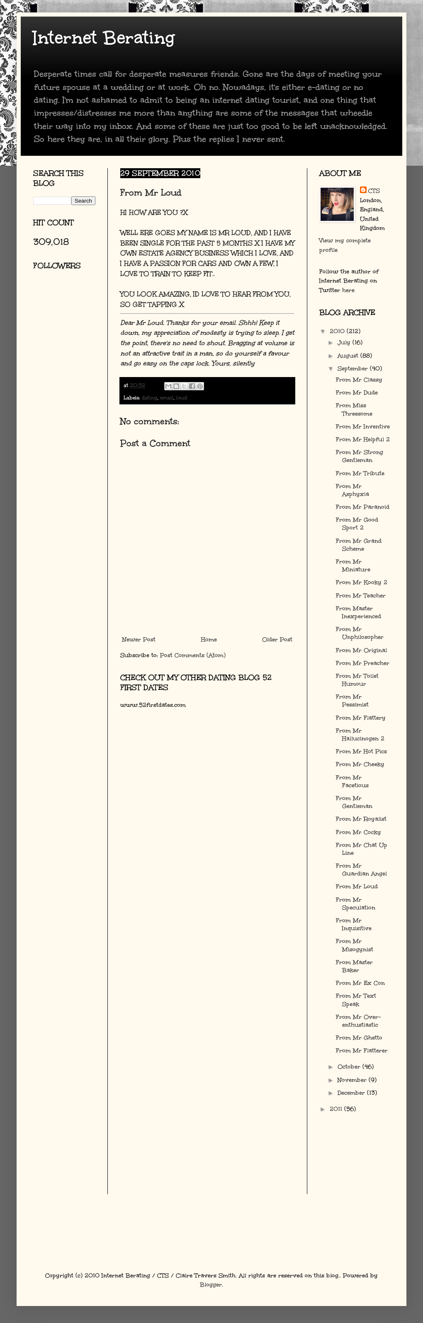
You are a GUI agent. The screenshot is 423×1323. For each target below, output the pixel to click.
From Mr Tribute (360, 473)
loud (181, 397)
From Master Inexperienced (358, 612)
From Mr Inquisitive (354, 924)
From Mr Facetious (352, 781)
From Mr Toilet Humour (357, 680)
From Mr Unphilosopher (360, 633)
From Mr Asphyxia (352, 490)
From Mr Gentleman (354, 802)
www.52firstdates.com (153, 705)
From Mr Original (361, 650)
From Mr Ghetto (359, 1038)
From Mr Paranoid (362, 507)
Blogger (211, 1285)
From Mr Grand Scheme (359, 545)
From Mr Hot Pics (361, 751)
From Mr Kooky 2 (361, 582)
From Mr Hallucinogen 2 (360, 735)
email (166, 397)
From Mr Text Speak (356, 1000)
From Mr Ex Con (360, 983)
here (348, 290)
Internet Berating (104, 38)
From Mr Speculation (355, 904)
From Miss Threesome (354, 409)
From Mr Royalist (361, 819)
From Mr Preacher (362, 663)
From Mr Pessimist (352, 701)
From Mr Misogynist (354, 945)
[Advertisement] (70, 375)
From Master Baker (354, 966)
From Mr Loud (357, 886)
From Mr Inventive (363, 427)
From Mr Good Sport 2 (357, 524)
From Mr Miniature (353, 565)
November (353, 1080)
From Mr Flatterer (362, 1051)
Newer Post (139, 639)
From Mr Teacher (361, 596)
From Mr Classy (359, 380)
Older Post (277, 639)
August (349, 356)
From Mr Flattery (361, 718)
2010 (338, 331)
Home (209, 639)
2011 (337, 1109)
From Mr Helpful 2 (363, 439)
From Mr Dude (357, 393)
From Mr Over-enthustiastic (358, 1021)
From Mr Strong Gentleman (359, 456)
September (354, 368)
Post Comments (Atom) (193, 655)
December (352, 1093)
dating (149, 397)
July (345, 342)
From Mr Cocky (358, 832)
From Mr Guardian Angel (361, 870)
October (350, 1067)
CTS (374, 191)
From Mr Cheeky (360, 764)
